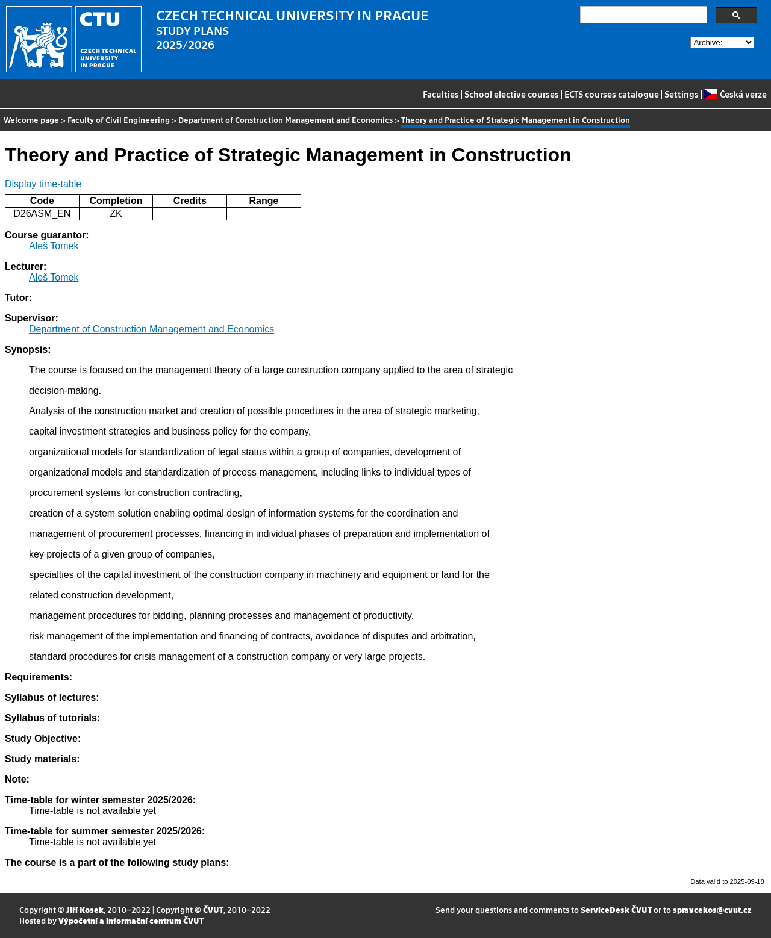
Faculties (441, 94)
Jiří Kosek (85, 909)
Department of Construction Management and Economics (285, 119)
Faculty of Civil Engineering (118, 119)
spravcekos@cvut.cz (712, 909)
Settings (681, 94)
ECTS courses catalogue (611, 94)
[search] (642, 15)
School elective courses (511, 94)
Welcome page (31, 119)
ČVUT (213, 909)
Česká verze (735, 94)
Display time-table (43, 184)
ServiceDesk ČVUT (616, 909)
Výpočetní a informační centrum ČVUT (131, 920)
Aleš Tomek (53, 246)
